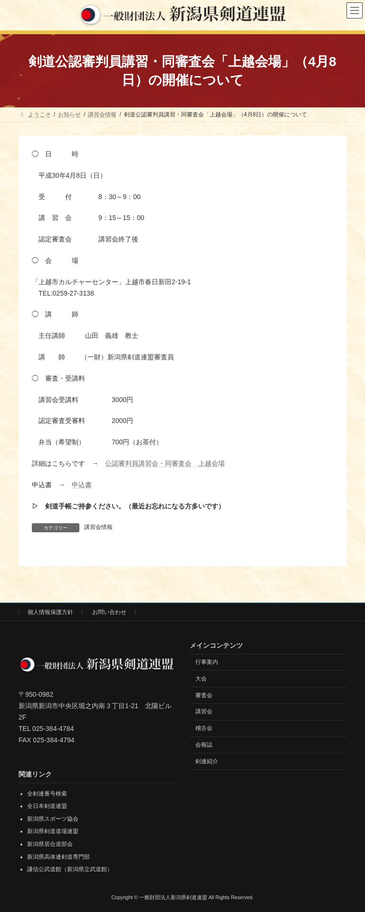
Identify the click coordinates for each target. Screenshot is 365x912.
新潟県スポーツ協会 (52, 819)
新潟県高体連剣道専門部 (58, 857)
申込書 (82, 485)
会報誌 (203, 744)
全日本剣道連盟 (47, 806)
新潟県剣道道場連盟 (52, 831)
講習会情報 (98, 527)
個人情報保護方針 (50, 612)
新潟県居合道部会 (50, 844)
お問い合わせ (109, 612)
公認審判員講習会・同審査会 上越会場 (165, 463)
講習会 (203, 711)
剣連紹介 (206, 761)
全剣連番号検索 (47, 793)
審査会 (203, 695)
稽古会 (203, 728)
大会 (201, 678)
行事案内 (206, 662)
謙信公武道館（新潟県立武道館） (70, 869)
